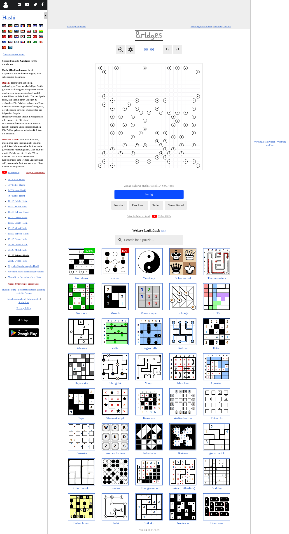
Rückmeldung (9, 289)
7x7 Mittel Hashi (16, 184)
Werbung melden (222, 26)
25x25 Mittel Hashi (17, 249)
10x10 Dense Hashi (17, 217)
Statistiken (24, 302)
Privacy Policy (23, 308)
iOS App (23, 320)
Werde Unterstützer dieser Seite (23, 283)
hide (163, 230)
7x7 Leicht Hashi (16, 179)
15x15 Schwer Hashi (18, 233)
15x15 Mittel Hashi (17, 228)
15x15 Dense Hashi (17, 239)
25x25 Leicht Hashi (18, 244)
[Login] (5, 5)
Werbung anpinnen (76, 26)
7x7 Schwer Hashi (17, 190)
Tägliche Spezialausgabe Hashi (23, 266)
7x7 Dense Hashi (16, 195)
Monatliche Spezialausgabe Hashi (25, 277)
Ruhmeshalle (33, 298)
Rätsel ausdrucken (16, 298)
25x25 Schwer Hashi (18, 255)
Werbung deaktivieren (201, 26)
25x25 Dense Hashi (17, 260)
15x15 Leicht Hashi (18, 222)
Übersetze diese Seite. (14, 54)
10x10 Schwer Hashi (18, 212)
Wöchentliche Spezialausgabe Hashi (26, 271)
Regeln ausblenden (35, 172)
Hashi (8, 17)
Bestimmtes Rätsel (27, 289)
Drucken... (138, 205)
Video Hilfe (13, 172)
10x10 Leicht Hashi (18, 201)
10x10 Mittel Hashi (17, 206)
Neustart (119, 205)
